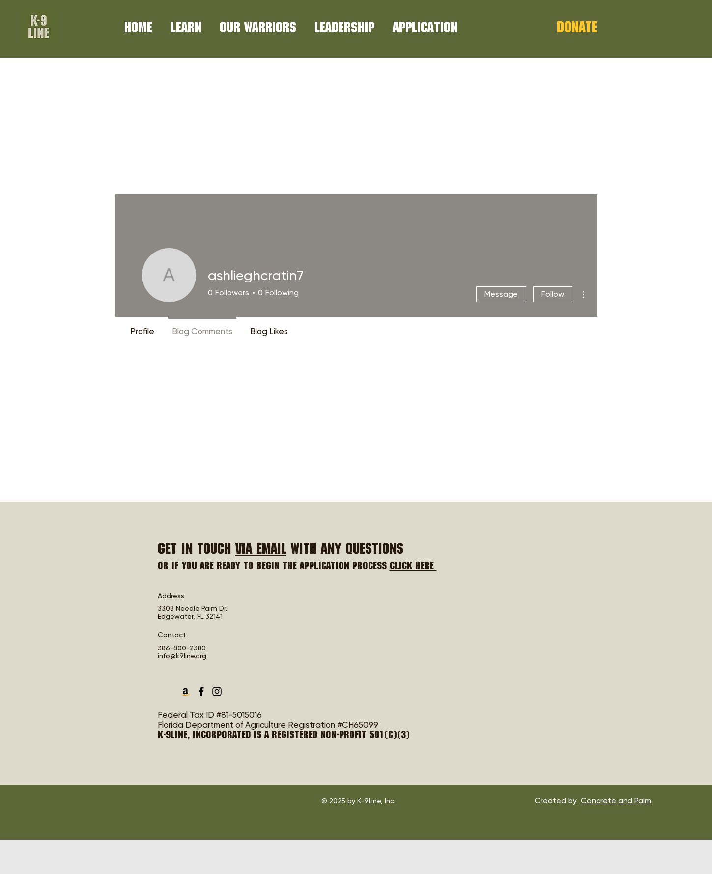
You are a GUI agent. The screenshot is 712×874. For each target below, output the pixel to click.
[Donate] (576, 29)
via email (260, 550)
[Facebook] (201, 691)
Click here (413, 567)
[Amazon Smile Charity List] (185, 691)
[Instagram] (217, 691)
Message (501, 294)
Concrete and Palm (616, 800)
